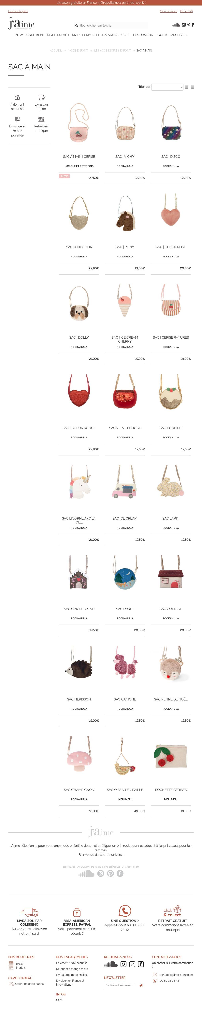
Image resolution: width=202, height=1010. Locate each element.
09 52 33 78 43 (169, 980)
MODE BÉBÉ (35, 35)
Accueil (56, 50)
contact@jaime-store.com (176, 974)
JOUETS (162, 35)
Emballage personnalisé (72, 974)
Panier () (186, 11)
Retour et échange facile (72, 968)
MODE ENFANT (58, 35)
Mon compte (168, 11)
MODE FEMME (83, 35)
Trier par (144, 87)
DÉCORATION (143, 35)
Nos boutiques (21, 957)
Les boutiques (18, 11)
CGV (59, 1000)
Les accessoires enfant (112, 50)
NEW (19, 35)
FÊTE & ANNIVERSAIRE (113, 35)
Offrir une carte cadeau (30, 983)
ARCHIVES (179, 35)
